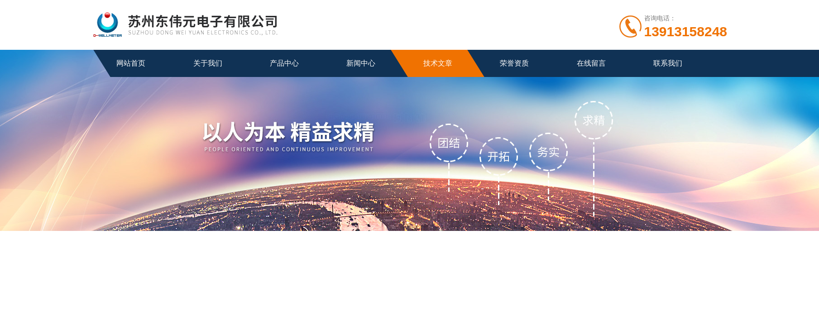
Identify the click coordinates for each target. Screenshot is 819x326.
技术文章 (437, 63)
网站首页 (130, 63)
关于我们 (207, 63)
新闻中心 (360, 63)
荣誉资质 (514, 63)
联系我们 (667, 63)
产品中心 (284, 63)
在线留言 (591, 63)
